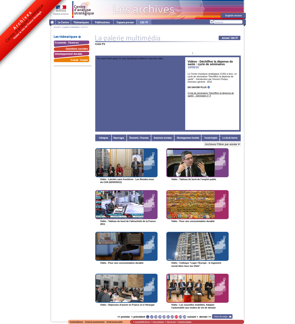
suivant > (192, 316)
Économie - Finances (139, 138)
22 (172, 316)
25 (184, 316)
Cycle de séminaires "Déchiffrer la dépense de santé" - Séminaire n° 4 (211, 94)
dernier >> (205, 316)
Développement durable (187, 138)
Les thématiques (81, 22)
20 (164, 316)
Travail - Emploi (210, 138)
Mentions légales (185, 322)
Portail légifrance (76, 322)
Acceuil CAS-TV (230, 38)
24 (180, 316)
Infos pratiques (158, 322)
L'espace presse (124, 22)
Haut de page (221, 316)
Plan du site (171, 322)
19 (160, 316)
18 (156, 316)
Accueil (56, 27)
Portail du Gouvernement (94, 322)
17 (152, 316)
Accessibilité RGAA (142, 322)
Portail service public (114, 322)
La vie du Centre (230, 138)
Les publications (102, 22)
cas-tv (143, 22)
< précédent (138, 316)
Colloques (103, 138)
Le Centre (63, 22)
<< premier (123, 316)
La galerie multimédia (70, 27)
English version (233, 15)
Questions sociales (162, 138)
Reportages (119, 138)
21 (168, 316)
